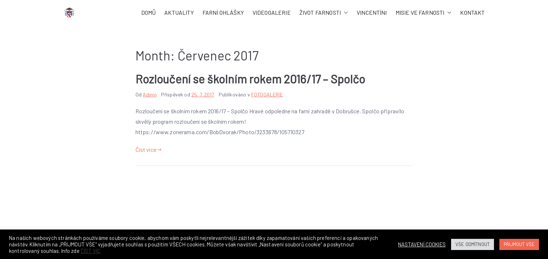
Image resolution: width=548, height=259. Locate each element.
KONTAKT (472, 12)
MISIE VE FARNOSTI (424, 13)
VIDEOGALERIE (272, 12)
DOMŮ (148, 12)
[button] (344, 13)
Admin (150, 94)
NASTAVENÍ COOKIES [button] (422, 244)
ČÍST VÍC (91, 250)
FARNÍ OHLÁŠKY (223, 12)
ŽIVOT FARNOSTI (323, 13)
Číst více (148, 149)
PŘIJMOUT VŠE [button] (519, 244)
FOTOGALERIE (267, 94)
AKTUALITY (178, 12)
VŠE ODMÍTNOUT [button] (472, 244)
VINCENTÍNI (372, 12)
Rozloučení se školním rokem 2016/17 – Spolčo (250, 79)
